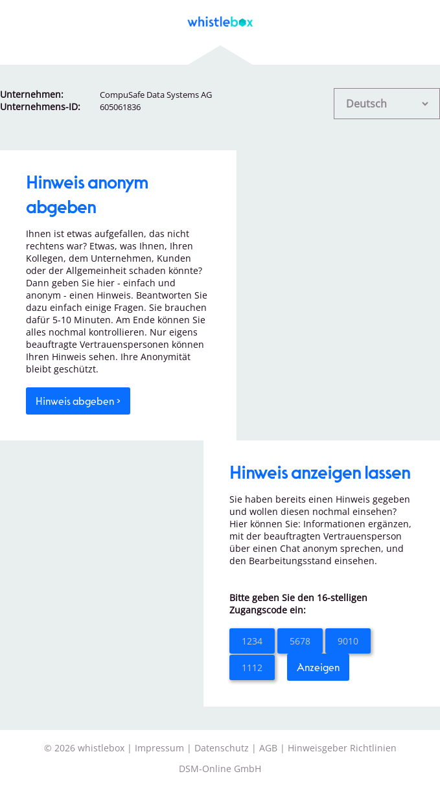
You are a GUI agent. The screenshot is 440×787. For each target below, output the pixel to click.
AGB (268, 748)
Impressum (159, 748)
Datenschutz (221, 748)
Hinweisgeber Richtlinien (342, 748)
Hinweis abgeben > (78, 400)
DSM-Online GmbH (220, 768)
